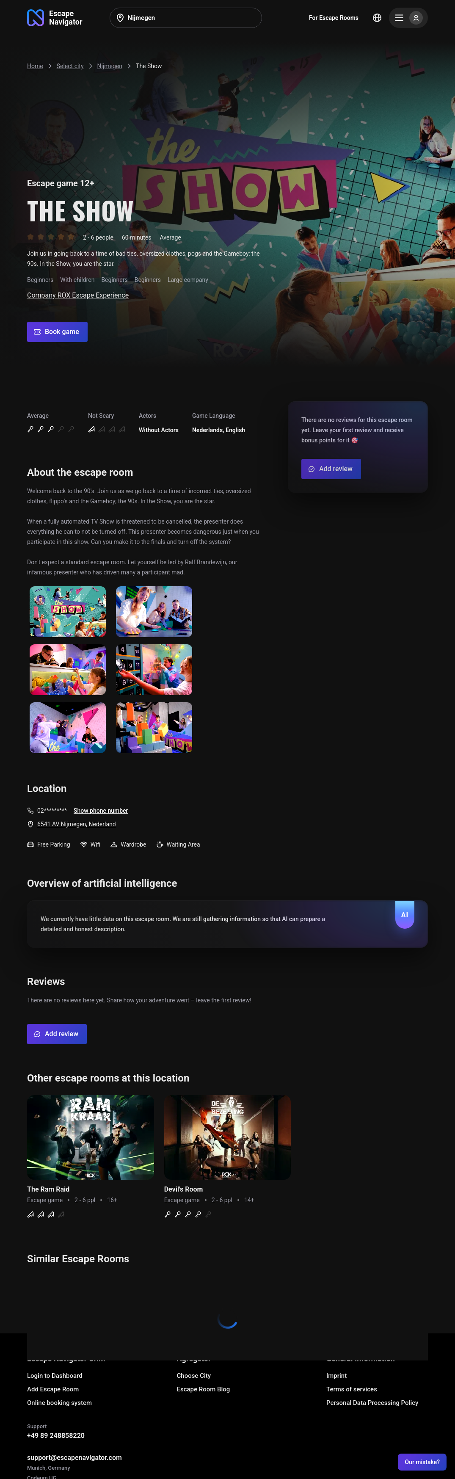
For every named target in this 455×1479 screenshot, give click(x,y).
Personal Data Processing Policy (372, 1403)
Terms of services (351, 1389)
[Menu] (408, 18)
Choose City (194, 1376)
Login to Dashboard (55, 1376)
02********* (52, 810)
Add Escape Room (53, 1389)
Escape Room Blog (203, 1389)
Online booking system (59, 1403)
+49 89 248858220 (56, 1436)
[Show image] (67, 612)
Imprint (336, 1376)
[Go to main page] (55, 18)
